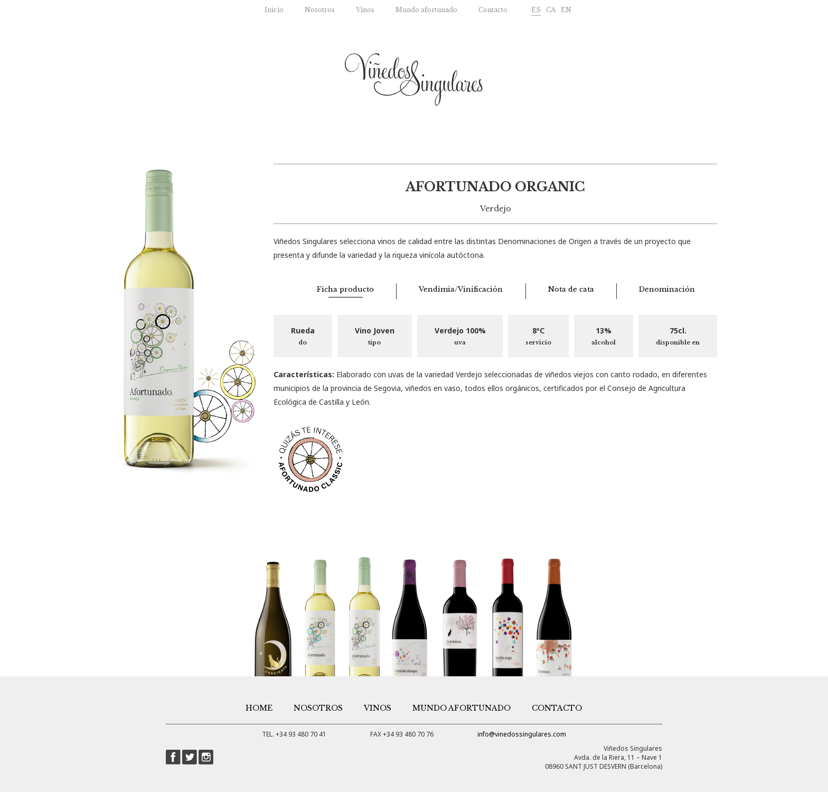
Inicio (274, 10)
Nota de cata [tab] (571, 289)
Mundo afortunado (426, 10)
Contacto (492, 10)
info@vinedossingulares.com (521, 734)
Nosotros (320, 10)
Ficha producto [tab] (345, 289)
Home (259, 708)
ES (536, 10)
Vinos (365, 10)
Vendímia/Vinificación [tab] (461, 289)
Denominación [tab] (667, 289)
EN (566, 10)
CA (551, 10)
